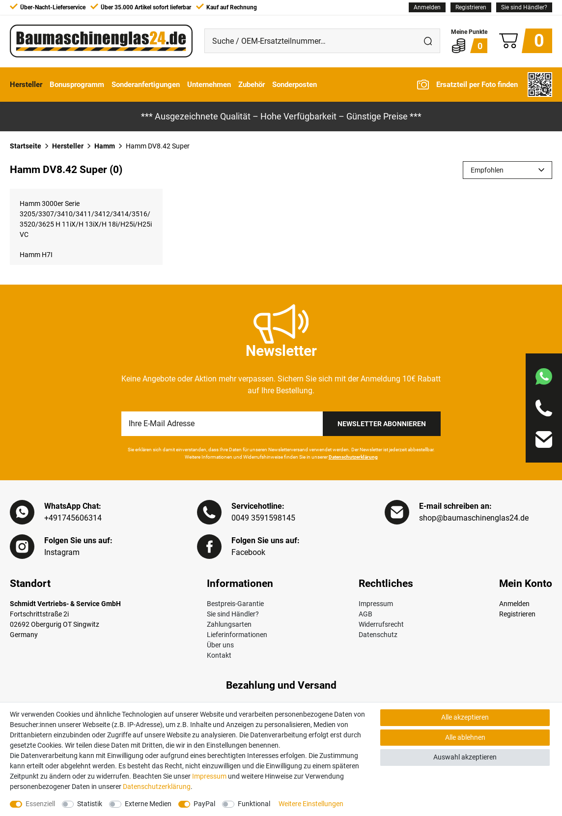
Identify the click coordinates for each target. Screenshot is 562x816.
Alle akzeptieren (465, 717)
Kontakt (219, 655)
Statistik (89, 804)
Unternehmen (209, 84)
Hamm (104, 146)
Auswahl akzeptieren (465, 757)
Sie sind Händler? (524, 7)
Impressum (376, 604)
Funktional (254, 804)
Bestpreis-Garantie (235, 604)
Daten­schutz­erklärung (157, 786)
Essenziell (40, 804)
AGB (365, 614)
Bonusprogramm (77, 84)
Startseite (25, 146)
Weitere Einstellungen (311, 804)
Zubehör (251, 84)
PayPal (204, 804)
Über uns (220, 645)
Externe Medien (148, 804)
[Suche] (428, 41)
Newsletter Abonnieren (381, 424)
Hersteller (26, 84)
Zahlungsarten (229, 624)
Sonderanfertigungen (146, 84)
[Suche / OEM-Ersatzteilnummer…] (310, 41)
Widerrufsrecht (381, 624)
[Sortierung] (507, 170)
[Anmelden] (427, 7)
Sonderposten (294, 84)
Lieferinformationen (237, 635)
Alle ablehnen (465, 737)
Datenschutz (378, 635)
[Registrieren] (470, 7)
